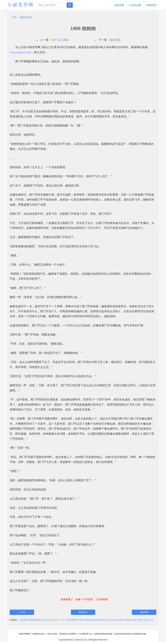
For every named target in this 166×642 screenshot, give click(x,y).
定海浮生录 (112, 620)
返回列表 (115, 39)
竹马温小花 (148, 620)
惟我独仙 (128, 620)
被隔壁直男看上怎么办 (40, 620)
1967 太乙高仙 (60, 39)
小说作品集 (135, 5)
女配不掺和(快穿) (98, 620)
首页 (14, 17)
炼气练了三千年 (58, 620)
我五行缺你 (138, 620)
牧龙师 (121, 620)
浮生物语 (87, 620)
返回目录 (83, 612)
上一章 (22, 612)
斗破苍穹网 (20, 4)
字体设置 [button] (151, 5)
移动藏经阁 (25, 620)
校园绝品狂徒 (26, 17)
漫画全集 (119, 5)
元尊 (67, 620)
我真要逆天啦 (76, 620)
